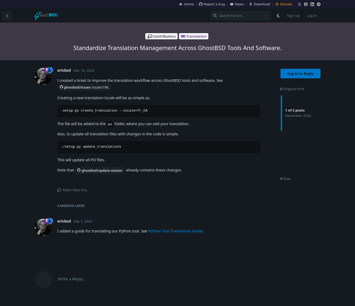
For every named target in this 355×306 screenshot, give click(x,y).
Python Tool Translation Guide (175, 231)
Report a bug (212, 4)
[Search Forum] (240, 15)
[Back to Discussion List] (7, 15)
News (237, 4)
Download (259, 4)
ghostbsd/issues (85, 87)
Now (285, 178)
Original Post (292, 88)
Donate (283, 4)
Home (186, 4)
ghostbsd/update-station (99, 170)
